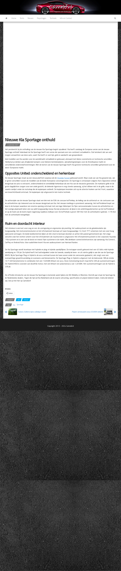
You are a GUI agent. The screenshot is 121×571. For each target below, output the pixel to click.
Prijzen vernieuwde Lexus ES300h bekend (87, 312)
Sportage (20, 304)
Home (13, 18)
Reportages (41, 18)
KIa (14, 305)
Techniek (53, 18)
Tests (22, 18)
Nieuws (30, 18)
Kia (18, 300)
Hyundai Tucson (63, 177)
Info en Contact (66, 18)
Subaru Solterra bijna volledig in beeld (32, 312)
